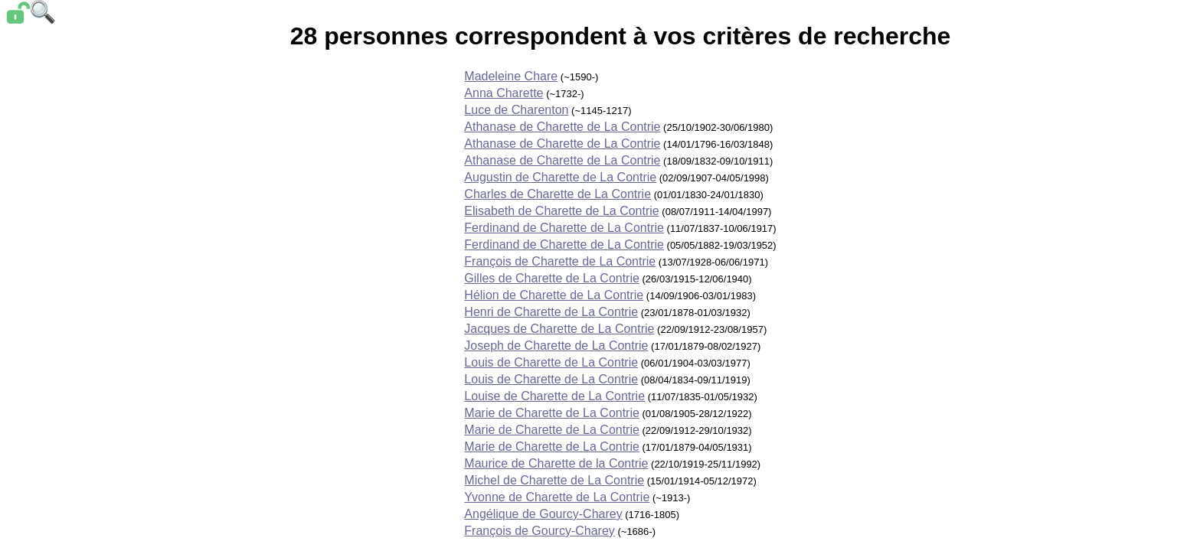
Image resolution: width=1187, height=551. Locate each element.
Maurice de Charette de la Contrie (556, 463)
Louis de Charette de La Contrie (551, 362)
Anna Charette (503, 92)
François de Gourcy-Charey (539, 530)
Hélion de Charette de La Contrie (553, 295)
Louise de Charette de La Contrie (554, 396)
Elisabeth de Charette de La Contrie (561, 210)
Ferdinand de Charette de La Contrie (564, 227)
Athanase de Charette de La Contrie (562, 126)
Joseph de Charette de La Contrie (556, 345)
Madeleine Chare (511, 76)
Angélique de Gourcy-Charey (543, 513)
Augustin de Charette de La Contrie (560, 177)
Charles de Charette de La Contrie (557, 194)
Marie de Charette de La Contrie (551, 412)
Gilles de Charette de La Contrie (551, 278)
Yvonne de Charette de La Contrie (556, 497)
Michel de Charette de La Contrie (554, 480)
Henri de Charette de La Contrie (551, 311)
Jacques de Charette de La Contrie (559, 328)
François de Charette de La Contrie (560, 261)
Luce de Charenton (516, 109)
